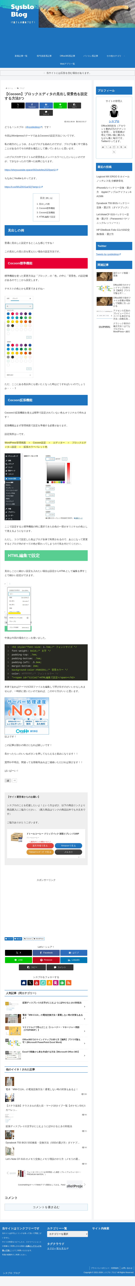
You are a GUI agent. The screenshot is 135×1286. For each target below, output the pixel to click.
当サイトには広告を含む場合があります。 (68, 73)
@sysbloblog (34, 120)
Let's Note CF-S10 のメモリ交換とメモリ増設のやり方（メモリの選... (43, 1168)
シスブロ (114, 121)
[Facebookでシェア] (25, 105)
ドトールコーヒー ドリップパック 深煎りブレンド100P (52, 827)
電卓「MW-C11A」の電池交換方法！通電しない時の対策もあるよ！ (42, 1099)
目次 (42, 190)
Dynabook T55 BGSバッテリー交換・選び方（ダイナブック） (113, 205)
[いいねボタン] (8, 773)
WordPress (39, 948)
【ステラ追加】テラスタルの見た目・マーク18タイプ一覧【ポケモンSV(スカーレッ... (46, 1117)
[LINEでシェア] (53, 105)
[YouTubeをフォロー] (37, 992)
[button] (67, 105)
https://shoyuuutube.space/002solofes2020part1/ (31, 162)
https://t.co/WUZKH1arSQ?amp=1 (24, 179)
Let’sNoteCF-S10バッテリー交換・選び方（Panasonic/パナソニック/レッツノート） (113, 218)
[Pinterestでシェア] (46, 970)
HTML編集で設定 (47, 209)
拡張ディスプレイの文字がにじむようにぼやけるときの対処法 (39, 1136)
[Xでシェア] (11, 105)
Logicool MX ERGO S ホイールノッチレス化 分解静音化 (113, 178)
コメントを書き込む (46, 1217)
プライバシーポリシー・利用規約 (105, 1278)
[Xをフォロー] (31, 992)
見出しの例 (44, 196)
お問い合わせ (126, 1278)
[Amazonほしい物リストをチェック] (49, 992)
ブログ (8, 948)
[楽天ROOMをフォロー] (55, 992)
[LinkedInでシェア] (73, 970)
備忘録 (18, 948)
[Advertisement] (46, 917)
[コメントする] (81, 105)
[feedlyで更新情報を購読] (61, 992)
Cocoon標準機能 (47, 201)
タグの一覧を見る (57, 1258)
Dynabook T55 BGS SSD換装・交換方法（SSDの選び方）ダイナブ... (42, 1152)
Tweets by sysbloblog (108, 254)
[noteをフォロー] (43, 992)
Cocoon (28, 948)
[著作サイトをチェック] (25, 992)
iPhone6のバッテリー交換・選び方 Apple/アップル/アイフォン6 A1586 (114, 192)
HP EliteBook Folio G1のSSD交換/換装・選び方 (113, 232)
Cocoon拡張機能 (47, 205)
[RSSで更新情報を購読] (67, 992)
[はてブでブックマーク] (39, 105)
